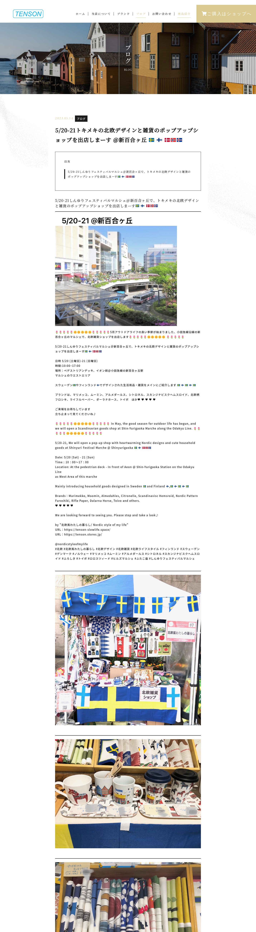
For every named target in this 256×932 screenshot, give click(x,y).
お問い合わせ (162, 14)
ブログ (141, 14)
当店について (101, 14)
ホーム (80, 14)
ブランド (123, 14)
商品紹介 (184, 14)
